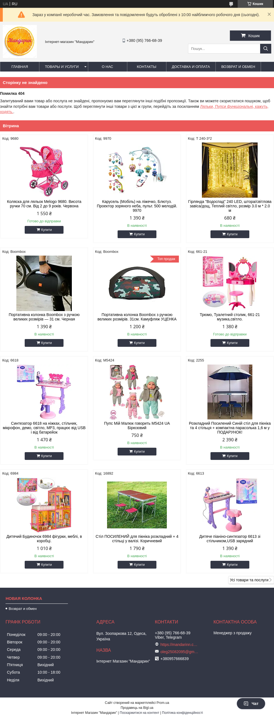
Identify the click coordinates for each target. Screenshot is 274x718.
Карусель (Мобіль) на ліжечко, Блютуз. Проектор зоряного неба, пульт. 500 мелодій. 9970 (137, 206)
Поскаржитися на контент (139, 713)
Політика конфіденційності (182, 713)
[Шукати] (265, 49)
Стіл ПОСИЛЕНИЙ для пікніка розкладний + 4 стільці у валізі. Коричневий (137, 538)
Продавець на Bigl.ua (137, 708)
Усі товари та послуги (249, 580)
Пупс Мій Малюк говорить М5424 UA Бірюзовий (137, 425)
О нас (107, 67)
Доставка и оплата (191, 67)
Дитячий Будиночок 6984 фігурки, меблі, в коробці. (44, 538)
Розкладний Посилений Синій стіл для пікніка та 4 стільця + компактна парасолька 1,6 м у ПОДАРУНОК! (230, 427)
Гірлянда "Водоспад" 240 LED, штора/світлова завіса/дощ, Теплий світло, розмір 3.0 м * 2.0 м (230, 206)
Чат (250, 703)
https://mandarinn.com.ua (180, 644)
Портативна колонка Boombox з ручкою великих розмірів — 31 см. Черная (44, 316)
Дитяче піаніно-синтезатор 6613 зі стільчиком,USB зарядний (229, 538)
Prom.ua (163, 703)
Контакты (146, 67)
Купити (46, 230)
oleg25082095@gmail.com (180, 652)
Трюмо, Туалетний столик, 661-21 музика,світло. (230, 316)
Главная (19, 67)
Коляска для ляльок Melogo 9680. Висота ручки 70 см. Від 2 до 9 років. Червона (44, 203)
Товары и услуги (62, 67)
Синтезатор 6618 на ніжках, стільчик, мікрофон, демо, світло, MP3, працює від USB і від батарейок (44, 427)
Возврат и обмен (238, 67)
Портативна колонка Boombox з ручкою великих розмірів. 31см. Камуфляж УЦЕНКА (136, 316)
